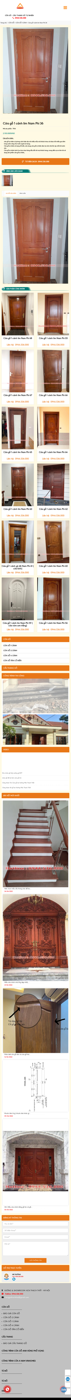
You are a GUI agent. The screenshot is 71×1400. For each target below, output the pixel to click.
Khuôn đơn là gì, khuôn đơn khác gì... (17, 1113)
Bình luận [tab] (23, 193)
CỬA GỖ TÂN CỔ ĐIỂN (12, 660)
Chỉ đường (67, 1374)
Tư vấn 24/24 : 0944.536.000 (35, 161)
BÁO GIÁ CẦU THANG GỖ (15, 1343)
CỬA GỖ (11, 23)
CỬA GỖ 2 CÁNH (10, 650)
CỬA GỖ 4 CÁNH (10, 656)
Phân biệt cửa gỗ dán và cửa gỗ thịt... (17, 1054)
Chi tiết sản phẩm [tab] (11, 193)
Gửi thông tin (36, 1260)
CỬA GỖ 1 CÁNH (21, 23)
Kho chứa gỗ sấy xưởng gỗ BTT (12, 773)
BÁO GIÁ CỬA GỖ (11, 1313)
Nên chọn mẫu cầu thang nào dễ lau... (17, 889)
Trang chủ (4, 23)
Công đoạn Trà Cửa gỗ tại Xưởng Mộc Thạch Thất (18, 783)
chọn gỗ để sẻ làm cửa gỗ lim (11, 778)
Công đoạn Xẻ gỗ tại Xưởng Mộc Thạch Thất (16, 787)
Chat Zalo (68, 1379)
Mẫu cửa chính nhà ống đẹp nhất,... (16, 982)
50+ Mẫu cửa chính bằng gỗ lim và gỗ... (18, 1207)
